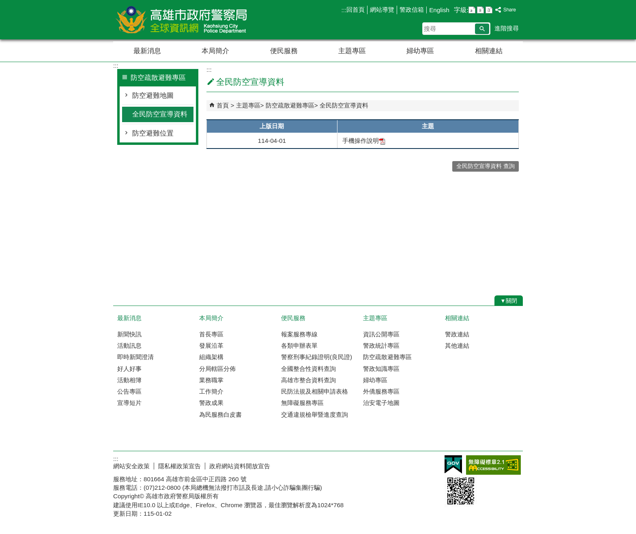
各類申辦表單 (299, 345)
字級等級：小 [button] (471, 9)
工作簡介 (211, 391)
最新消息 (147, 51)
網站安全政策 (131, 466)
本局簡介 (215, 51)
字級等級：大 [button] (489, 9)
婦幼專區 (420, 51)
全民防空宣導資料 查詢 (485, 166)
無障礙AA (493, 465)
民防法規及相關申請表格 (314, 391)
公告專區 (129, 391)
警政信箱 (412, 9)
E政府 (453, 464)
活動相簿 (129, 380)
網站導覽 (382, 9)
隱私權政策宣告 (179, 466)
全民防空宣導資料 (159, 114)
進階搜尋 (506, 28)
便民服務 (284, 51)
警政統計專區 (381, 345)
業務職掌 (211, 380)
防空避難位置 (153, 133)
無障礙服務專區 (302, 402)
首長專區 (211, 334)
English (439, 9)
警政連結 (457, 334)
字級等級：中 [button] (480, 10)
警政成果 (211, 402)
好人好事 (129, 368)
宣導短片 (129, 402)
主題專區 (352, 51)
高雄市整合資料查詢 (308, 380)
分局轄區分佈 (217, 368)
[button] (482, 29)
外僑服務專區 (381, 391)
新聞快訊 (129, 334)
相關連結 (489, 51)
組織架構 (211, 356)
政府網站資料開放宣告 (239, 466)
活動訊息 (129, 345)
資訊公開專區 (381, 334)
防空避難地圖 (153, 95)
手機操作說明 (363, 140)
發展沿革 (211, 345)
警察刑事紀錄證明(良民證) (316, 356)
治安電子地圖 (381, 402)
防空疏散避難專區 (290, 105)
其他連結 (457, 345)
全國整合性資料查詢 (308, 368)
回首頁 (355, 9)
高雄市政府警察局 (181, 19)
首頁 (223, 105)
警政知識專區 (381, 368)
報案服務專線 (299, 334)
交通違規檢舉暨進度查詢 (314, 414)
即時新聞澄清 (135, 356)
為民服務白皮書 (220, 414)
